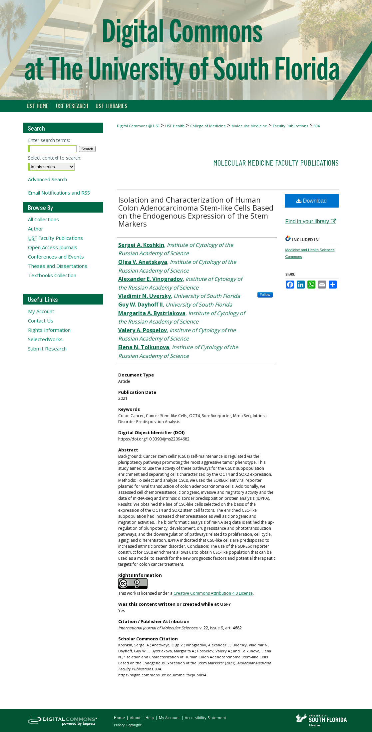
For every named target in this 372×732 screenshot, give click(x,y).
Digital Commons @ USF (138, 125)
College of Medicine (208, 125)
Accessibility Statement (205, 717)
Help (150, 717)
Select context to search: (54, 158)
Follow (265, 295)
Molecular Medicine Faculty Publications (276, 162)
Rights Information (49, 330)
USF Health (175, 125)
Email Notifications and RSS (59, 192)
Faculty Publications (290, 125)
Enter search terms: (49, 140)
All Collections (43, 219)
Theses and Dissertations (57, 266)
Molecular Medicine (249, 125)
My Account (41, 311)
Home (120, 717)
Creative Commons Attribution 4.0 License (213, 593)
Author (35, 228)
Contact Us (40, 320)
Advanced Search (47, 179)
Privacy (120, 725)
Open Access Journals (52, 247)
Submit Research (47, 348)
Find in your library (310, 221)
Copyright (134, 725)
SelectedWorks (45, 339)
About (136, 717)
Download (311, 201)
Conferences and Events (56, 256)
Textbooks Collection (52, 275)
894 (317, 125)
